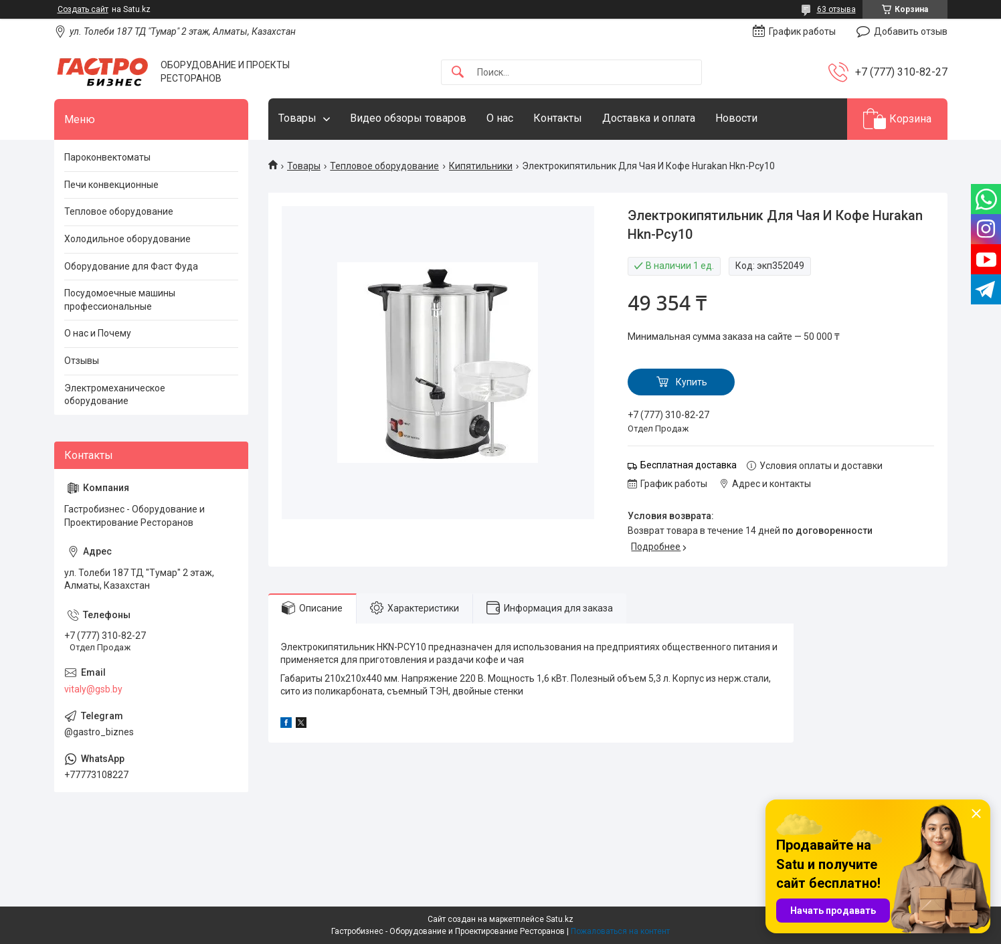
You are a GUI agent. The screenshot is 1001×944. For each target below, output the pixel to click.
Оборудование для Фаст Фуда (131, 266)
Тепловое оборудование (384, 166)
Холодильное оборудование (127, 238)
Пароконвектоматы (107, 157)
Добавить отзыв (910, 31)
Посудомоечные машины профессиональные (119, 300)
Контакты (557, 118)
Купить (691, 382)
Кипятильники (481, 166)
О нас (499, 118)
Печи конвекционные (111, 184)
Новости (736, 118)
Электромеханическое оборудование (114, 395)
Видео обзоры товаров (408, 118)
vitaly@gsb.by (93, 689)
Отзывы (81, 360)
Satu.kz (559, 919)
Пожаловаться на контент (620, 931)
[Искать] (457, 72)
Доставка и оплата (648, 118)
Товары (297, 118)
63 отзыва (836, 9)
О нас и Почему (97, 333)
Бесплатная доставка (688, 465)
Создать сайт (83, 9)
